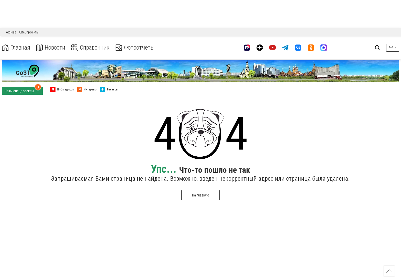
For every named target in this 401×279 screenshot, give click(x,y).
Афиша (11, 32)
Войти (392, 47)
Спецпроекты (29, 32)
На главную (200, 195)
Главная (16, 47)
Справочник (90, 47)
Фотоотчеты (135, 47)
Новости (50, 47)
